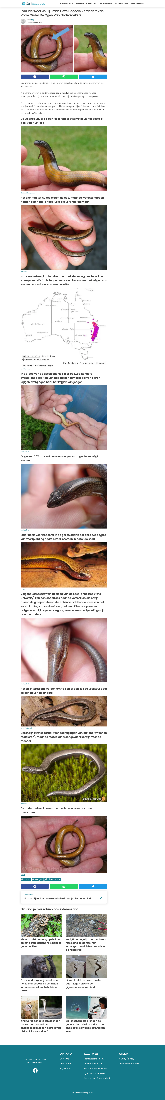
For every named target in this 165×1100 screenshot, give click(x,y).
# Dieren (25, 879)
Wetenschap (66, 3)
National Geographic (28, 193)
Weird (23, 875)
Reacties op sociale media (97, 1078)
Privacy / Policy (126, 1058)
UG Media (24, 803)
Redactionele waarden (95, 1068)
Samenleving (121, 3)
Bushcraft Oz (25, 451)
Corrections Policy (93, 1063)
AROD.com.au (25, 369)
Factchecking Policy (94, 1058)
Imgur (23, 589)
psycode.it (65, 1068)
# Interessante (53, 879)
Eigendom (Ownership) (96, 1073)
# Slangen (37, 879)
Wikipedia (24, 271)
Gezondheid (106, 3)
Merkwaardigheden (86, 3)
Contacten (65, 1063)
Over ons (64, 1058)
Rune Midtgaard (26, 728)
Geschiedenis (137, 3)
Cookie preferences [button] (129, 1063)
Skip (32, 20)
